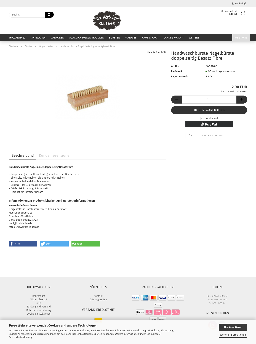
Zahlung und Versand (39, 306)
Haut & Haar (150, 37)
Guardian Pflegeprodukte (86, 37)
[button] (176, 100)
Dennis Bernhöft (156, 52)
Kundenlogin (239, 3)
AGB (38, 303)
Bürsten (114, 37)
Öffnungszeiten (98, 299)
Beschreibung (23, 155)
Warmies (130, 37)
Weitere (194, 37)
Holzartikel (17, 37)
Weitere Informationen (233, 334)
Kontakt (98, 295)
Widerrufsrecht (38, 299)
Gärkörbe (57, 37)
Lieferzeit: (177, 71)
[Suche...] (49, 15)
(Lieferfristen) (229, 71)
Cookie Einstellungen (38, 313)
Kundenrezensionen (55, 155)
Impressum (38, 295)
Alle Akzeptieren (233, 327)
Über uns (241, 37)
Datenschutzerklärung (20, 337)
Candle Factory (174, 37)
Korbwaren (38, 37)
